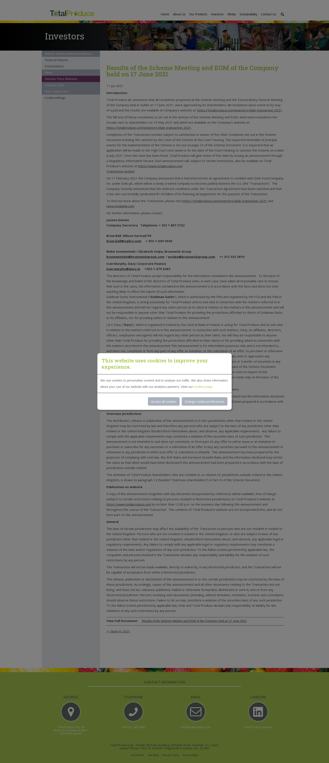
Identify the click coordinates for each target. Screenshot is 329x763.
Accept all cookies (163, 401)
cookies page (203, 386)
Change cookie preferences (204, 401)
